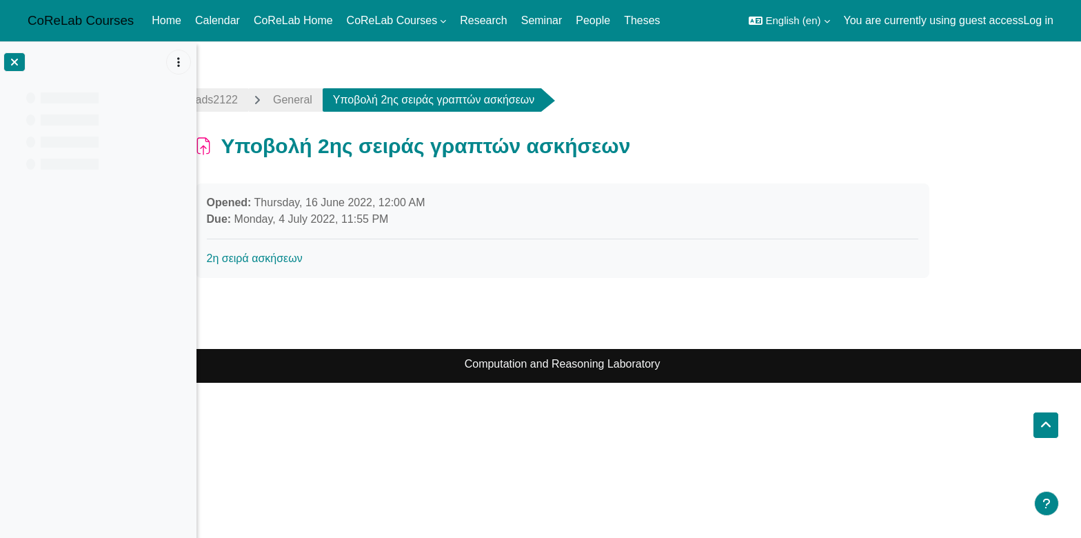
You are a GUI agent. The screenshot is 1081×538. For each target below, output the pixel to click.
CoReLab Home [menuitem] (293, 20)
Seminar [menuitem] (542, 20)
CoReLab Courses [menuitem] (392, 20)
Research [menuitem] (483, 20)
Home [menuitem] (166, 20)
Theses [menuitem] (642, 20)
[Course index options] (178, 62)
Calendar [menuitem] (217, 20)
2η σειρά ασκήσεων (331, 258)
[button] (789, 20)
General (369, 100)
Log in (1038, 20)
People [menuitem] (593, 20)
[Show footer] (1046, 503)
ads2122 (293, 100)
